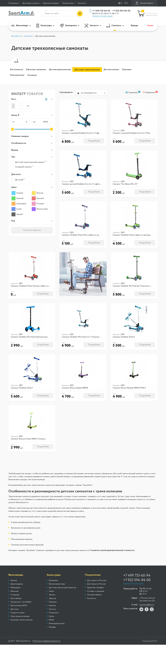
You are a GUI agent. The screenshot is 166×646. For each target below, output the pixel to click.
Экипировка (69, 26)
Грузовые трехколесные (22, 621)
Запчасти (92, 26)
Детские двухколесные (69, 69)
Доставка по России (96, 585)
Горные (14, 581)
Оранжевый (18, 204)
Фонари (52, 628)
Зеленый (17, 199)
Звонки (52, 596)
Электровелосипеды (20, 617)
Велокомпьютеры (57, 585)
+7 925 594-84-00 (121, 10)
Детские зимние (125, 69)
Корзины (53, 603)
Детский (18, 180)
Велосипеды (21, 25)
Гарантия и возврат (51, 3)
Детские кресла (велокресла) (62, 589)
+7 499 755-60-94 (101, 10)
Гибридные (15, 589)
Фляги (51, 621)
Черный (17, 215)
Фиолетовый (40, 209)
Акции (150, 25)
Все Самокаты (18, 69)
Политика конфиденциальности (51, 642)
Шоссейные (16, 599)
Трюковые (16, 75)
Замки (51, 592)
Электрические (34, 75)
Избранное (150, 93)
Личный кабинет (144, 3)
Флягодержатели (56, 625)
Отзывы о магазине (95, 592)
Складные (52, 75)
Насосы (52, 610)
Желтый (37, 193)
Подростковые (18, 614)
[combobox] (90, 93)
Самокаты (115, 25)
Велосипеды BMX (19, 607)
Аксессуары (45, 26)
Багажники (53, 581)
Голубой (17, 193)
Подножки (53, 614)
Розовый (38, 204)
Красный (38, 199)
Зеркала (52, 599)
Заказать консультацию (102, 16)
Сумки (51, 617)
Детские (15, 610)
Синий (16, 209)
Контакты (82, 3)
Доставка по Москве (96, 581)
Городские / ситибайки (21, 603)
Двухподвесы (17, 585)
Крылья (52, 607)
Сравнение (132, 93)
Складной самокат (22, 167)
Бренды (134, 25)
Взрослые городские (41, 69)
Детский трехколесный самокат (29, 162)
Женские (15, 592)
